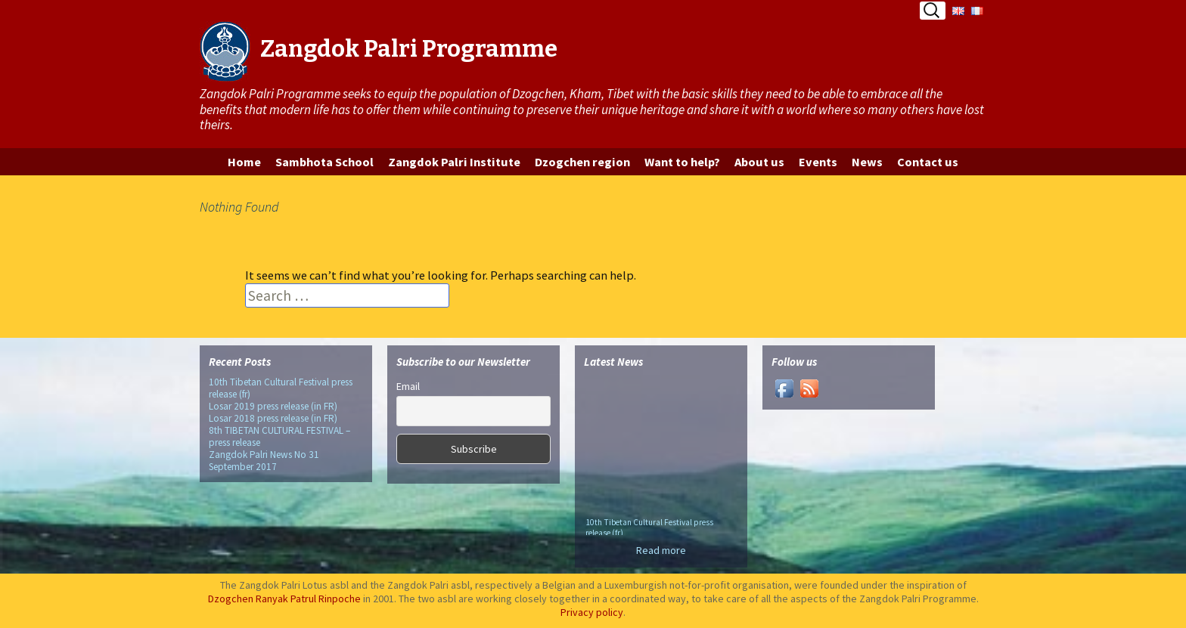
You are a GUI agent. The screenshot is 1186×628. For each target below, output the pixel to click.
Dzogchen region (582, 161)
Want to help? (682, 161)
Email (408, 386)
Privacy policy (591, 612)
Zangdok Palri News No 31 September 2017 (264, 460)
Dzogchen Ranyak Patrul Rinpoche (284, 598)
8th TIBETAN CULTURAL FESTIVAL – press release (279, 436)
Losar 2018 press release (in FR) (273, 418)
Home (244, 161)
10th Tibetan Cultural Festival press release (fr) (280, 388)
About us (759, 161)
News (867, 161)
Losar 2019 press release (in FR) (273, 406)
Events (818, 161)
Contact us (927, 161)
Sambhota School (324, 161)
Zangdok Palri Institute (454, 161)
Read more (661, 550)
